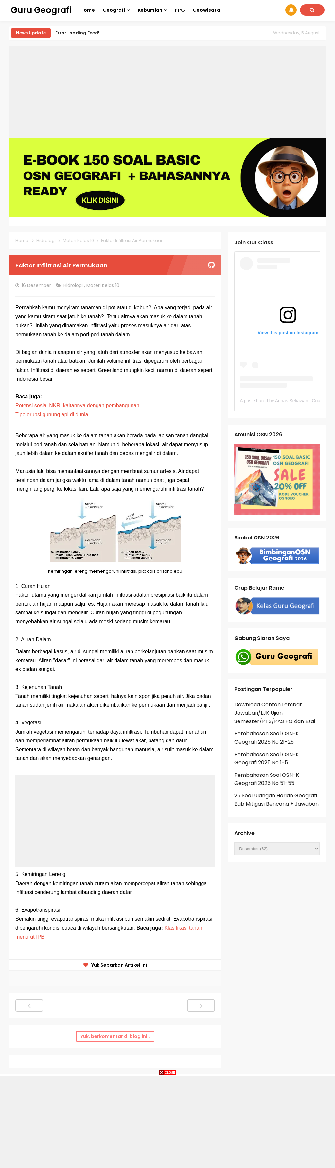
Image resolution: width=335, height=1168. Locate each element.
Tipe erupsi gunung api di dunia (51, 414)
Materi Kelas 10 (103, 285)
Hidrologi (73, 285)
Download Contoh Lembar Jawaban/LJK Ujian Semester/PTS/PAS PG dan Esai (274, 713)
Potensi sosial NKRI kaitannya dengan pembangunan (77, 405)
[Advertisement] (167, 92)
